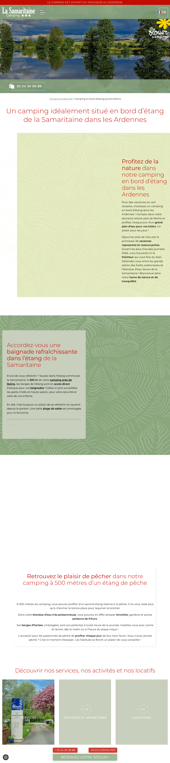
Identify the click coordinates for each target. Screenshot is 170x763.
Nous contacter (103, 750)
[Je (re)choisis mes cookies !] (6, 757)
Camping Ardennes (60, 99)
